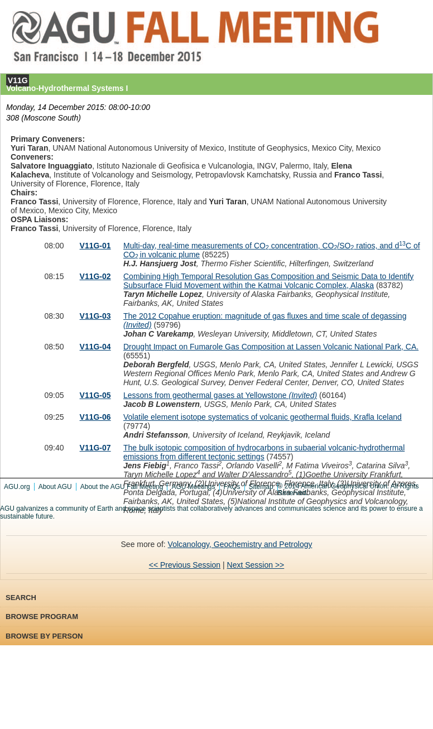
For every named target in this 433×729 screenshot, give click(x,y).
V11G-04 (95, 346)
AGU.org (17, 487)
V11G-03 (95, 315)
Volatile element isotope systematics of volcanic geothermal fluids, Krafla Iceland (262, 417)
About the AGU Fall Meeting (121, 487)
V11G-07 (95, 447)
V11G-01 (95, 245)
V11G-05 (95, 395)
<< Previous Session (184, 564)
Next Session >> (256, 564)
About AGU (55, 487)
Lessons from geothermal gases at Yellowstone (220, 395)
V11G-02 (95, 276)
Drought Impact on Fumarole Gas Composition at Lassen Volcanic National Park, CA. (270, 346)
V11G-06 (95, 417)
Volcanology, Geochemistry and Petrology (240, 544)
